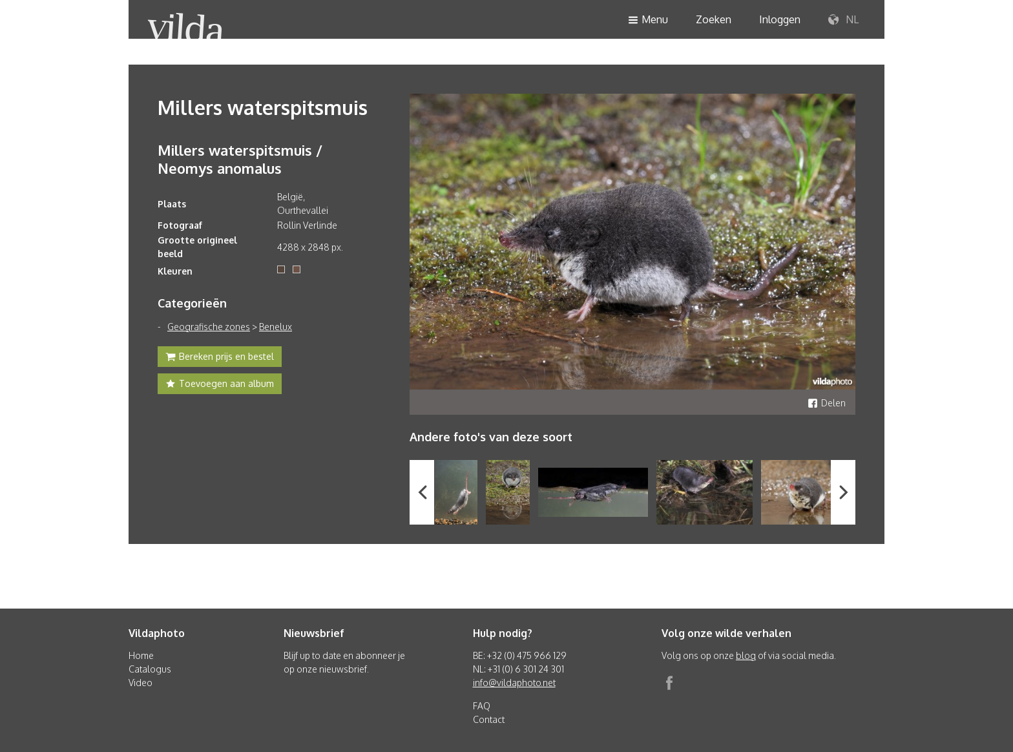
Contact (489, 719)
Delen (827, 402)
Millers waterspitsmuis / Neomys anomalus (240, 159)
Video (140, 682)
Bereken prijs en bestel (219, 358)
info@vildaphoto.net (514, 682)
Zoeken (713, 19)
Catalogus (150, 668)
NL (843, 20)
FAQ (481, 705)
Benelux (275, 326)
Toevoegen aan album (219, 385)
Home (141, 655)
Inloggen (779, 19)
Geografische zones (208, 326)
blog (746, 655)
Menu (648, 20)
